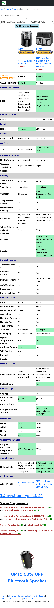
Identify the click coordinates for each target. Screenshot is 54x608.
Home (4, 596)
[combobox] (27, 15)
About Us (12, 596)
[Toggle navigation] (48, 3)
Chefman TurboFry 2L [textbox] (10, 15)
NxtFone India (16, 599)
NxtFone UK (28, 599)
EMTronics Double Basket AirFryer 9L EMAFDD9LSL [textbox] (23, 22)
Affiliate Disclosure (36, 596)
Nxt (1, 9)
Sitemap (5, 599)
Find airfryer (11, 9)
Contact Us (22, 596)
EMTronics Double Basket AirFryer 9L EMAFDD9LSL (44, 484)
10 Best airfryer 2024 (21, 495)
